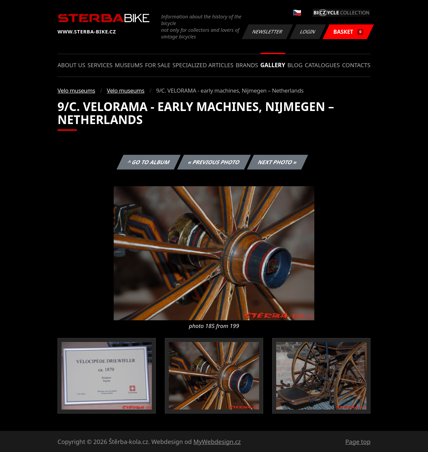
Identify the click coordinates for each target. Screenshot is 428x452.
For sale (158, 65)
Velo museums (76, 90)
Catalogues (322, 65)
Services (100, 65)
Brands (247, 65)
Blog (295, 65)
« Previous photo (214, 162)
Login (308, 31)
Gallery (272, 65)
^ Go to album (148, 162)
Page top (357, 442)
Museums (129, 65)
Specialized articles (203, 65)
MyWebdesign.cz (217, 442)
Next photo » (277, 162)
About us (71, 65)
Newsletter (267, 31)
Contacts (356, 65)
